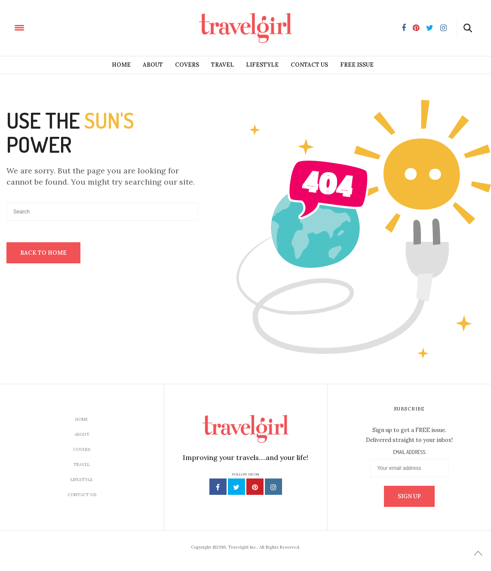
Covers (187, 64)
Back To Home (43, 252)
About (153, 64)
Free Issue (357, 64)
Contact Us (309, 64)
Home (121, 64)
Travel (222, 64)
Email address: (409, 452)
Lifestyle (262, 64)
